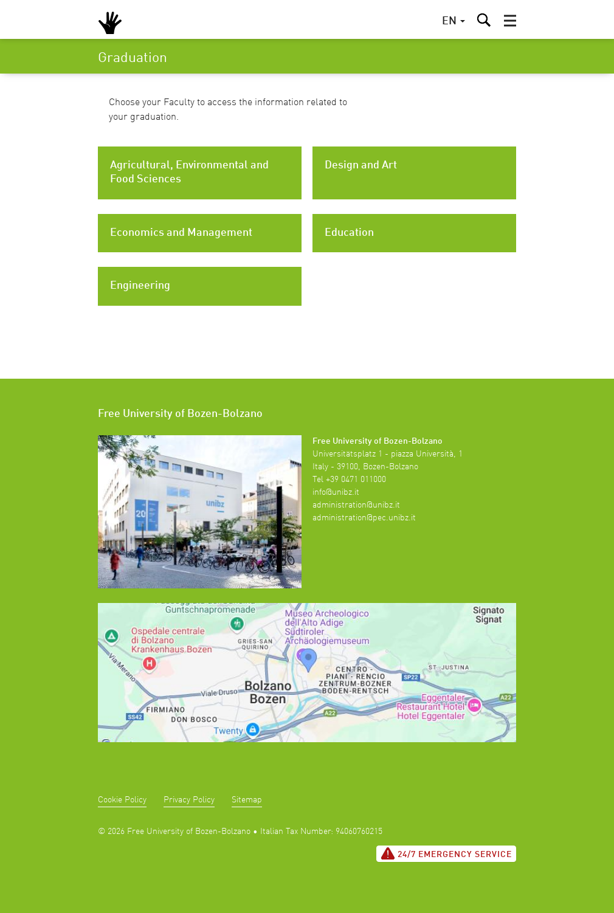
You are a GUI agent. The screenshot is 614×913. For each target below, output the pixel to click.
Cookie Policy (122, 800)
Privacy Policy (189, 800)
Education (349, 232)
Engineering (140, 285)
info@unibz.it (335, 492)
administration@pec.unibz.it (364, 518)
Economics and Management (181, 232)
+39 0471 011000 (356, 479)
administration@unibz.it (356, 505)
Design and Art (361, 165)
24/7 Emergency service (446, 853)
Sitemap (247, 800)
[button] (510, 21)
